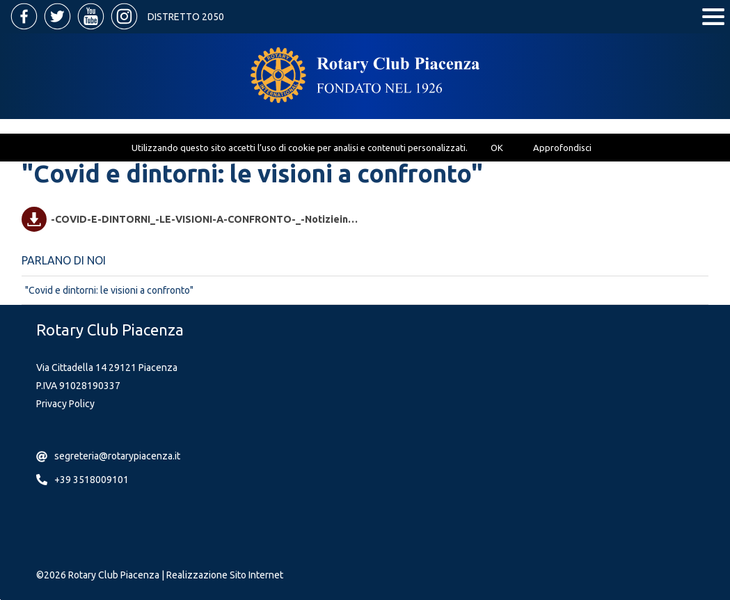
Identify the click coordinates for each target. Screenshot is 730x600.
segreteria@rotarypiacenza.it (117, 455)
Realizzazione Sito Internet (224, 575)
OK (497, 147)
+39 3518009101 (91, 479)
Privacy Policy (65, 403)
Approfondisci (562, 147)
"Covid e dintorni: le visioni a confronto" (109, 290)
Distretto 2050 (186, 16)
